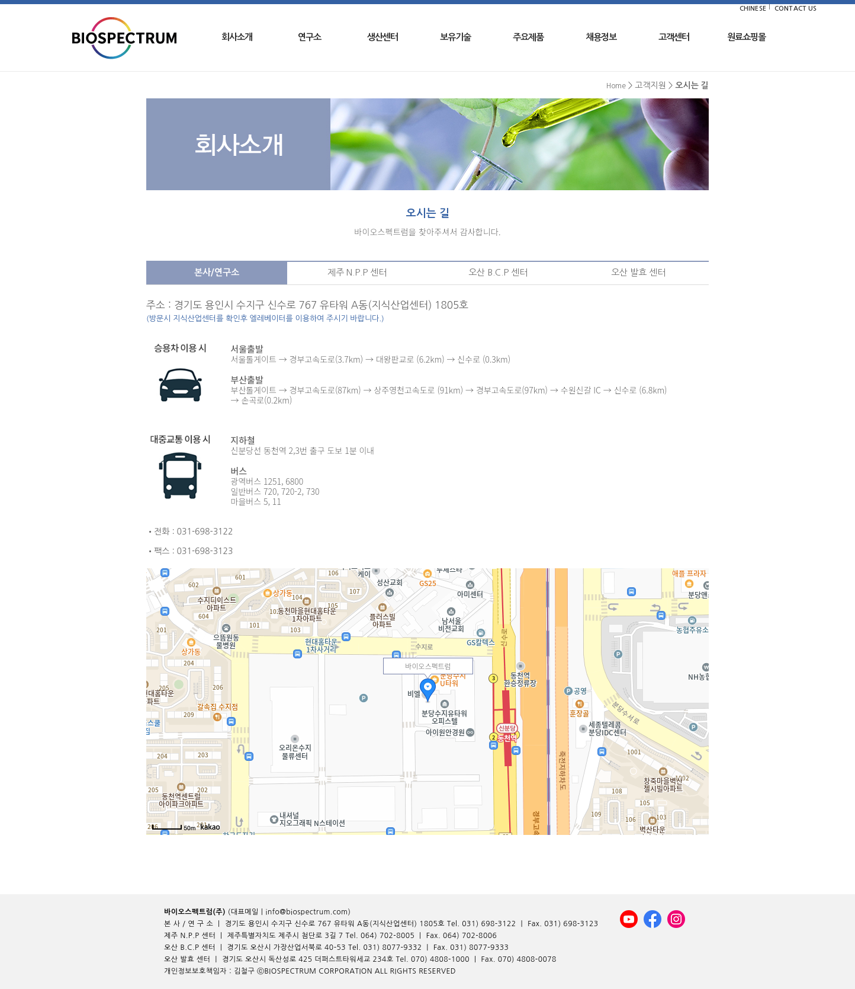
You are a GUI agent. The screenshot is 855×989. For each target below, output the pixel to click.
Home (616, 85)
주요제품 (528, 37)
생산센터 (382, 37)
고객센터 (673, 37)
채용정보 (601, 37)
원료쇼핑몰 (746, 37)
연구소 (309, 37)
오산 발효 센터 (638, 272)
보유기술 (455, 37)
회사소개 (236, 37)
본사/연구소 (216, 272)
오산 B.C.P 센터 (498, 272)
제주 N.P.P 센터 (357, 272)
